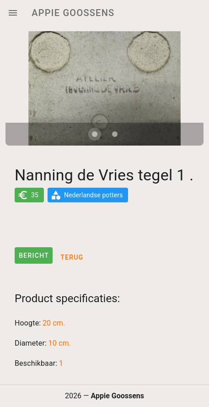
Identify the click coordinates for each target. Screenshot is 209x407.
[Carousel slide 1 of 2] (94, 134)
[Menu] (13, 13)
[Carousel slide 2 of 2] (114, 134)
